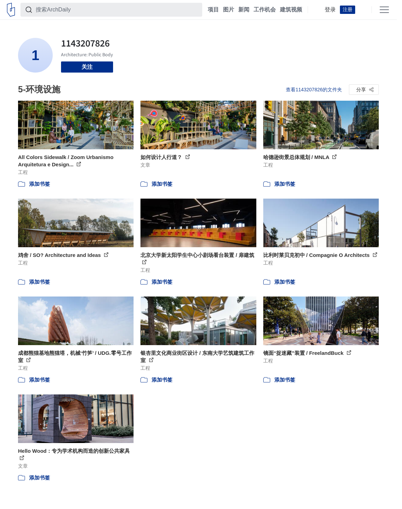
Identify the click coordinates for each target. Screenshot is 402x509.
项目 (213, 10)
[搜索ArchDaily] (117, 10)
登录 (330, 10)
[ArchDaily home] (11, 10)
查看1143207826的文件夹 (314, 89)
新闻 (243, 10)
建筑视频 (291, 10)
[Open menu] (384, 9)
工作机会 (265, 10)
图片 (228, 10)
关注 (87, 67)
